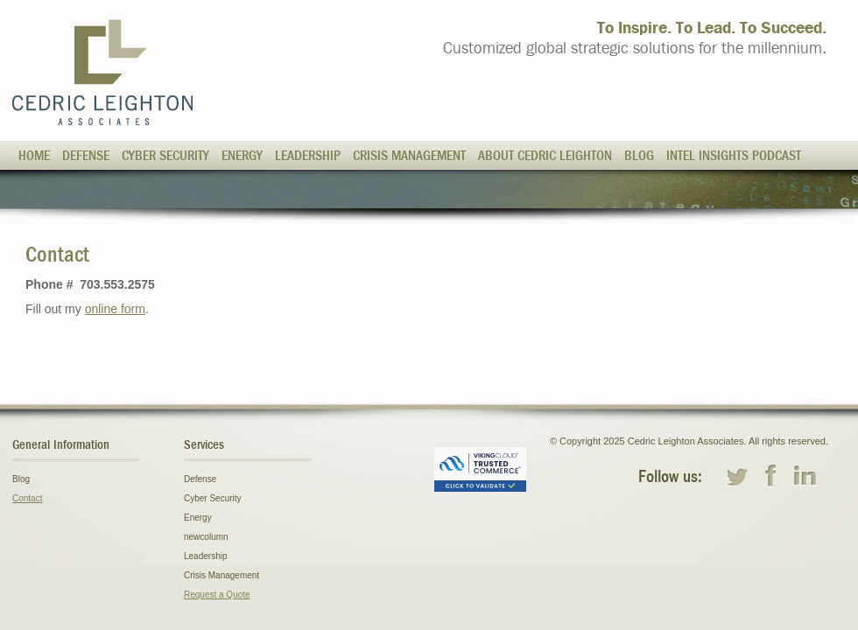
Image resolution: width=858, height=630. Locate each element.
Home (34, 156)
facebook (771, 476)
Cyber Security (165, 156)
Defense (85, 156)
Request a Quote (217, 594)
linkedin (805, 476)
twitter (737, 476)
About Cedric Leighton (545, 156)
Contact (27, 498)
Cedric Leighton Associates (102, 72)
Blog (639, 156)
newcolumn (206, 537)
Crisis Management (409, 156)
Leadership (308, 156)
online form (115, 309)
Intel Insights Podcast (733, 156)
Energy (242, 156)
